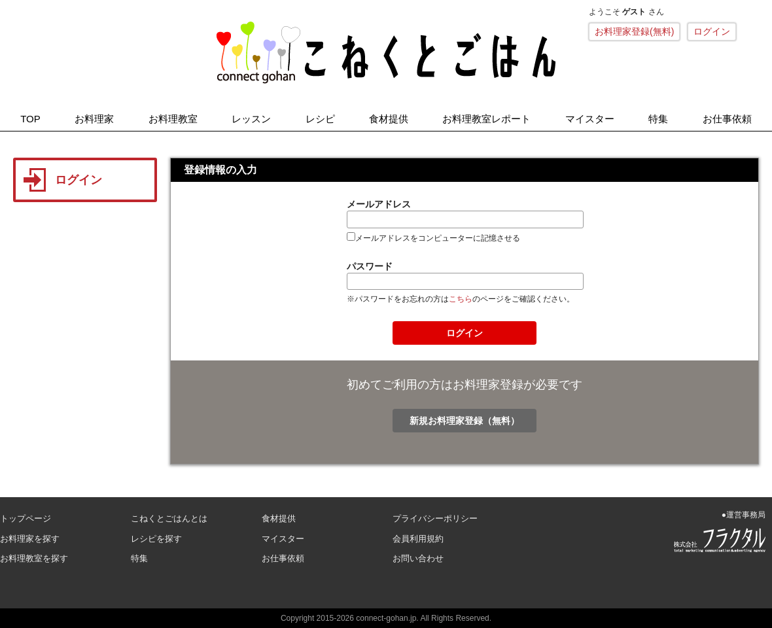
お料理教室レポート (486, 118)
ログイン (711, 31)
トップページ (25, 518)
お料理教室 (173, 118)
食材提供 (388, 118)
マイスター (589, 118)
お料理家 (94, 118)
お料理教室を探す (34, 558)
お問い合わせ (418, 558)
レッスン (251, 118)
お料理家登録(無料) (634, 31)
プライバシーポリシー (435, 518)
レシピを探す (156, 539)
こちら (460, 299)
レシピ (320, 118)
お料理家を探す (30, 539)
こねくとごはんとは (169, 518)
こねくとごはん (386, 52)
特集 (658, 118)
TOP (30, 118)
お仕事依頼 (727, 118)
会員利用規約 (418, 539)
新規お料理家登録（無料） (464, 420)
